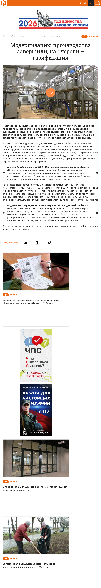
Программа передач (64, 522)
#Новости (93, 36)
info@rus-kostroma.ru (27, 539)
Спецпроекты (45, 522)
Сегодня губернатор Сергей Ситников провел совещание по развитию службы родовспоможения (72, 488)
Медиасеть (93, 585)
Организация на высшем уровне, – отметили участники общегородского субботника (24, 423)
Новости (31, 522)
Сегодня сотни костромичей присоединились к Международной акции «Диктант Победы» (25, 292)
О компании (18, 522)
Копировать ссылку (51, 36)
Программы (83, 522)
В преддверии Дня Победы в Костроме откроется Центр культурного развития (70, 357)
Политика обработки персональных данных (60, 576)
